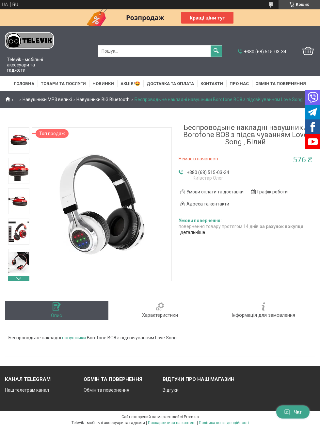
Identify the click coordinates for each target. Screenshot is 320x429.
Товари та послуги (63, 83)
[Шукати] (216, 51)
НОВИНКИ (103, 83)
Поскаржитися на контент (172, 422)
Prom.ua (191, 417)
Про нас (239, 83)
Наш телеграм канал (27, 390)
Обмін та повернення (280, 83)
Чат (293, 412)
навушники (74, 337)
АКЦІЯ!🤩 (130, 83)
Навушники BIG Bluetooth (103, 99)
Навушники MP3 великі (47, 99)
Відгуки (171, 390)
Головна (24, 83)
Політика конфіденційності (224, 422)
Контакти (211, 83)
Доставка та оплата (170, 83)
